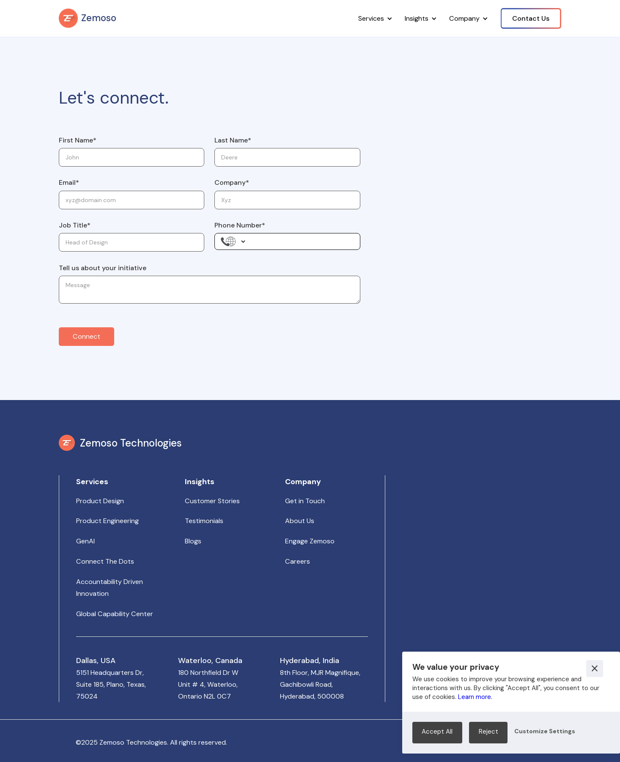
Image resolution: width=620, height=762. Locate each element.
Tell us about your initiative (102, 267)
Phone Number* (239, 225)
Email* (69, 182)
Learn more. (475, 697)
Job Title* (75, 225)
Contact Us (530, 18)
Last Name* (232, 140)
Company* (231, 182)
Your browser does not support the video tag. (477, 588)
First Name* (77, 140)
